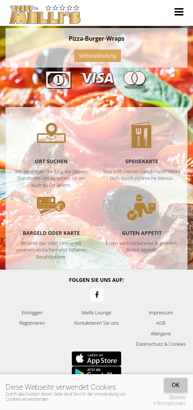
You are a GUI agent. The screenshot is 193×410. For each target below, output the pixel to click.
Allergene (161, 333)
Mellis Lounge (96, 312)
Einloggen (32, 312)
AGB (160, 323)
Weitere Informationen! (169, 400)
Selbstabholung (97, 55)
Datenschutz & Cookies (161, 344)
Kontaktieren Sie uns (96, 323)
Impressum (161, 312)
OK (175, 385)
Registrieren (32, 323)
